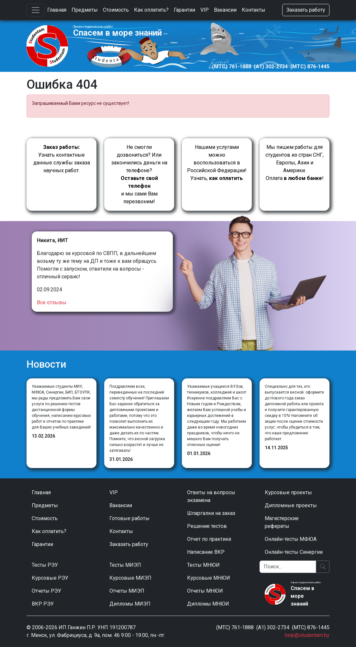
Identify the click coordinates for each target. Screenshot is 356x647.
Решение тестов (207, 526)
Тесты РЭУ (45, 565)
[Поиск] (288, 567)
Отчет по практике (209, 539)
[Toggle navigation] (36, 10)
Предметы (85, 10)
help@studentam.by (307, 635)
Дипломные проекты (291, 505)
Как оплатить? (151, 10)
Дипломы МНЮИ (208, 604)
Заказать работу (305, 10)
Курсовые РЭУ (50, 578)
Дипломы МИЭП (129, 604)
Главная (56, 10)
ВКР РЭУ (43, 604)
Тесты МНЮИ (203, 565)
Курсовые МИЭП (130, 578)
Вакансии (225, 10)
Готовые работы (129, 518)
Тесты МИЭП (125, 565)
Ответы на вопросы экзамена (211, 496)
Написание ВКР (206, 552)
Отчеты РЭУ (46, 591)
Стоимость (116, 10)
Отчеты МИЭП (126, 591)
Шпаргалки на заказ (211, 513)
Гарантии (184, 10)
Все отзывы (51, 302)
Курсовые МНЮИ (208, 578)
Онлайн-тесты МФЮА (291, 539)
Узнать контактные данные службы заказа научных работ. (61, 158)
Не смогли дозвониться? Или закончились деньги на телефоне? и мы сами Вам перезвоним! (139, 174)
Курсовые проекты (288, 492)
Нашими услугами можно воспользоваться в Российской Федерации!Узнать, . (217, 162)
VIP (204, 10)
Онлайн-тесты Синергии (294, 552)
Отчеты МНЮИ (205, 591)
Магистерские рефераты (282, 522)
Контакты (253, 10)
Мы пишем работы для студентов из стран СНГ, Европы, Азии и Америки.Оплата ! (294, 162)
